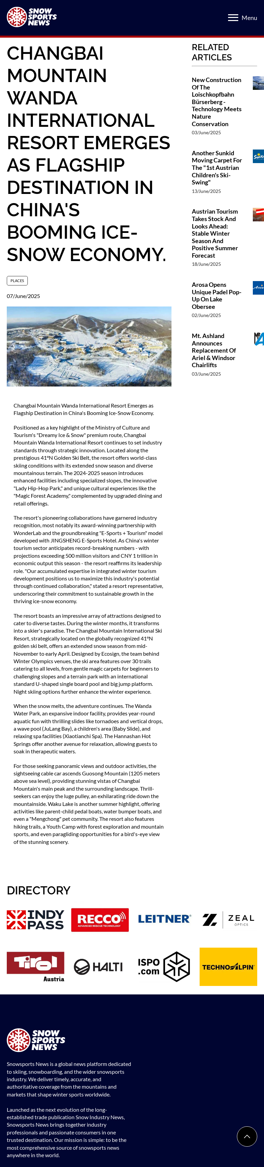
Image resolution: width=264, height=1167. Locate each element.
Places (17, 280)
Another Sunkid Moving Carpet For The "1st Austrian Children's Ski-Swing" (217, 168)
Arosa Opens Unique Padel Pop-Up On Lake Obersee (216, 295)
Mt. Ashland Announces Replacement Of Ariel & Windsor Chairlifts (214, 350)
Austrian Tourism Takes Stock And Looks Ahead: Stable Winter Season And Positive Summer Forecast (215, 233)
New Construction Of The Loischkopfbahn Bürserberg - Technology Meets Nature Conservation (217, 101)
